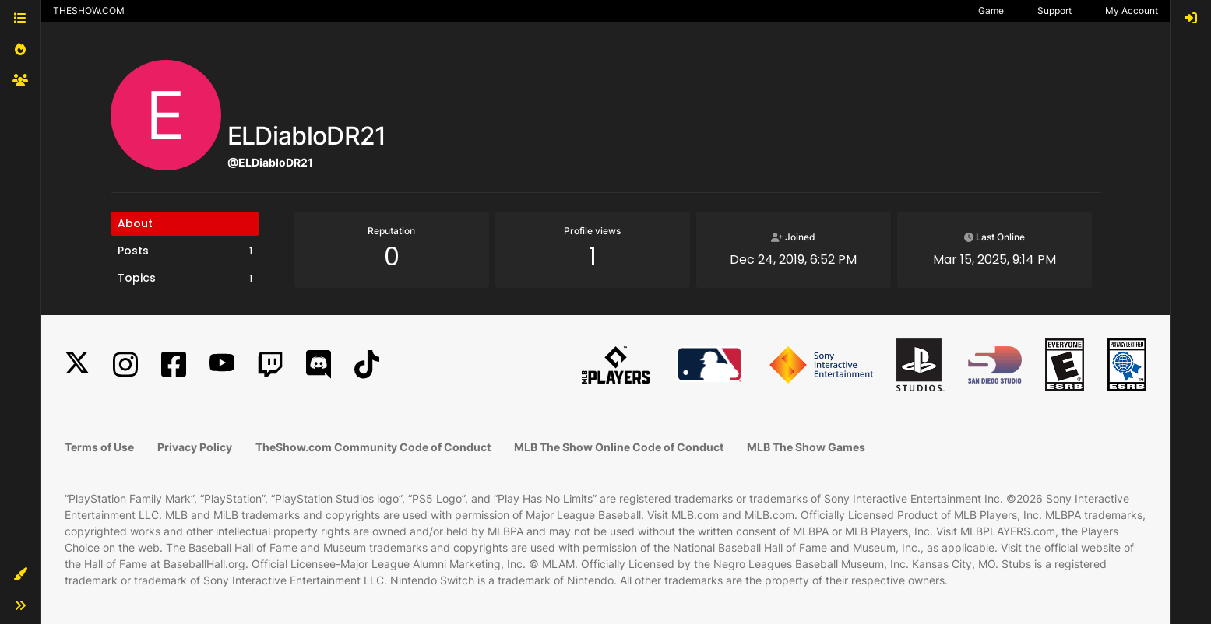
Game (991, 10)
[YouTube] (221, 364)
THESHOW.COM (89, 10)
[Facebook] (173, 364)
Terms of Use (99, 447)
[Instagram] (125, 364)
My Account (1131, 10)
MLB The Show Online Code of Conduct (618, 447)
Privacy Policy (194, 447)
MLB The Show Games (806, 447)
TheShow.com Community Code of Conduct (373, 447)
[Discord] (318, 364)
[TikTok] (366, 364)
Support (1054, 10)
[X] (77, 364)
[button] (20, 574)
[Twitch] (270, 364)
